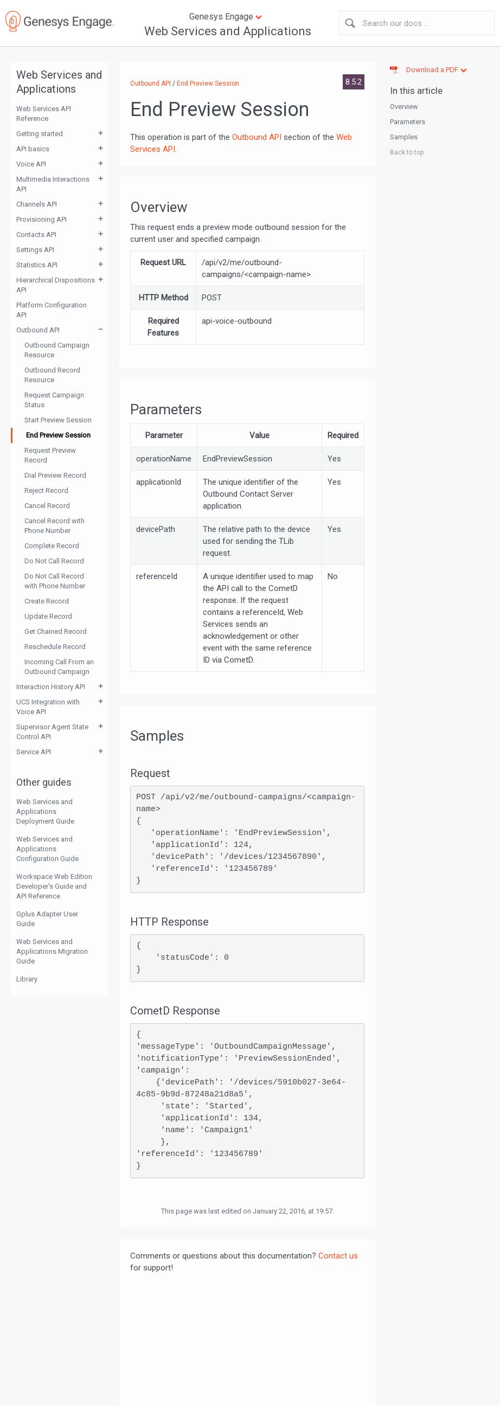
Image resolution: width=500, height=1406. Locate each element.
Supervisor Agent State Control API (52, 732)
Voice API (31, 164)
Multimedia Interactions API (52, 184)
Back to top (407, 152)
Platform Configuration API (51, 310)
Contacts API (36, 234)
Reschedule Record (55, 647)
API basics (32, 149)
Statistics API (36, 265)
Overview (404, 106)
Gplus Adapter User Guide (47, 919)
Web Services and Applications (227, 31)
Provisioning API (41, 219)
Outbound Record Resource (52, 375)
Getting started (39, 134)
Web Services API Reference (43, 114)
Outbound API (38, 330)
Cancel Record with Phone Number (54, 526)
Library (26, 979)
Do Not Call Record (54, 561)
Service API (33, 752)
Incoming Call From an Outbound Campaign (59, 667)
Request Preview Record (50, 455)
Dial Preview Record (55, 475)
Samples (404, 137)
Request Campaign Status (54, 400)
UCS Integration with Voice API (48, 707)
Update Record (48, 616)
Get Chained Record (55, 631)
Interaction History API (50, 687)
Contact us (338, 1256)
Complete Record (51, 546)
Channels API (36, 204)
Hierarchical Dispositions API (55, 285)
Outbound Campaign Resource (56, 350)
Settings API (35, 250)
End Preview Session (58, 435)
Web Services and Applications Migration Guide (52, 951)
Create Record (46, 601)
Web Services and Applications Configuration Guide (47, 849)
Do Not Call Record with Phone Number (54, 581)
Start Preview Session (58, 420)
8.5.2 (353, 82)
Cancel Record (47, 506)
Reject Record (46, 490)
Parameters (407, 122)
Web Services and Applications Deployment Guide (45, 811)
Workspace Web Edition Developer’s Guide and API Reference (54, 886)
